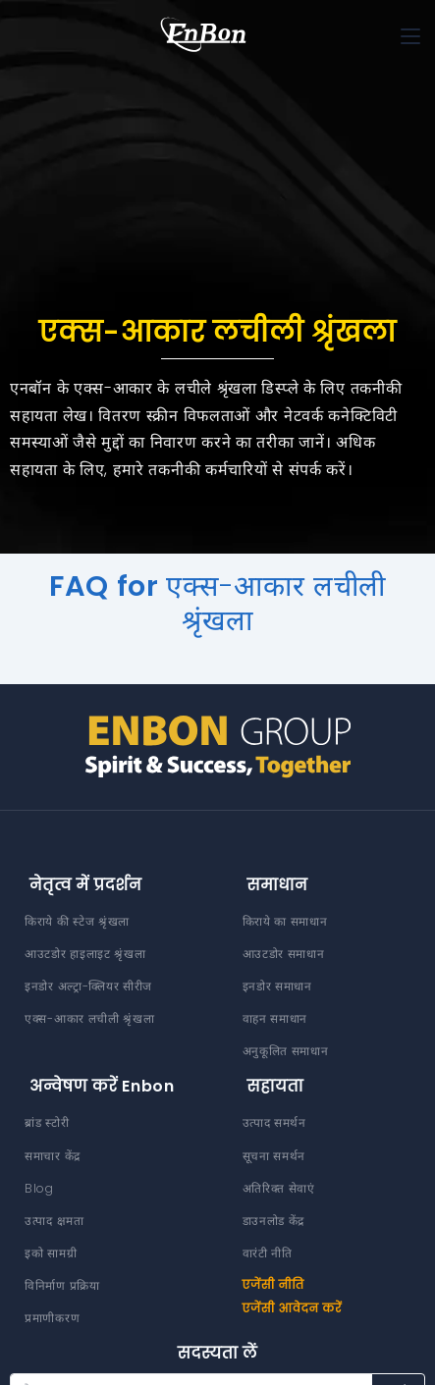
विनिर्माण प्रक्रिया (62, 1285)
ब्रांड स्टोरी (47, 1122)
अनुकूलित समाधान (286, 1050)
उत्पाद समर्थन (274, 1122)
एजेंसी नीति (273, 1284)
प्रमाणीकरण (52, 1317)
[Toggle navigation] (410, 36)
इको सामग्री (51, 1253)
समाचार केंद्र (53, 1155)
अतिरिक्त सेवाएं (279, 1188)
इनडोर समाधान (277, 986)
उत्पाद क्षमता (54, 1220)
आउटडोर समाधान (284, 953)
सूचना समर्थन (274, 1155)
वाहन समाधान (275, 1018)
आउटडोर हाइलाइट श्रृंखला (85, 953)
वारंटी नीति (268, 1253)
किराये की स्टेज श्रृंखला (77, 921)
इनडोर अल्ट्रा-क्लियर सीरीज (88, 986)
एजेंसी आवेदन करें (293, 1308)
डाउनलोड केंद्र (274, 1220)
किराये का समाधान (285, 921)
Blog (39, 1188)
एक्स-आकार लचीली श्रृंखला (90, 1018)
